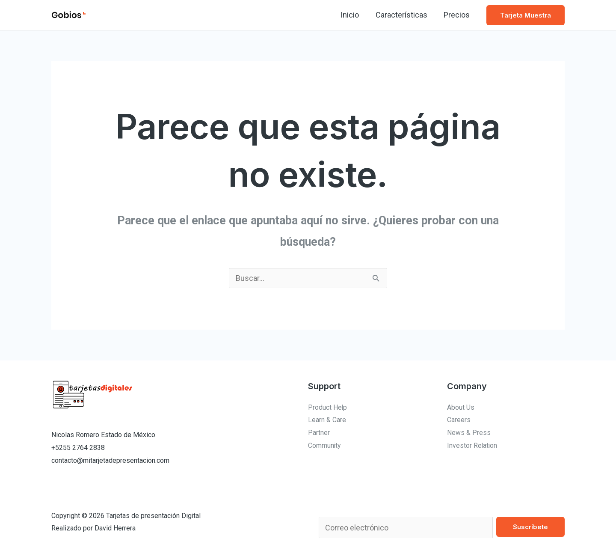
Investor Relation (472, 445)
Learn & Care (327, 420)
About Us (460, 407)
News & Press (469, 433)
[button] (525, 15)
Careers (459, 420)
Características (403, 14)
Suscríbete (530, 527)
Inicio (352, 14)
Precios (457, 14)
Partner (319, 433)
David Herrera (115, 528)
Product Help (327, 407)
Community (324, 445)
